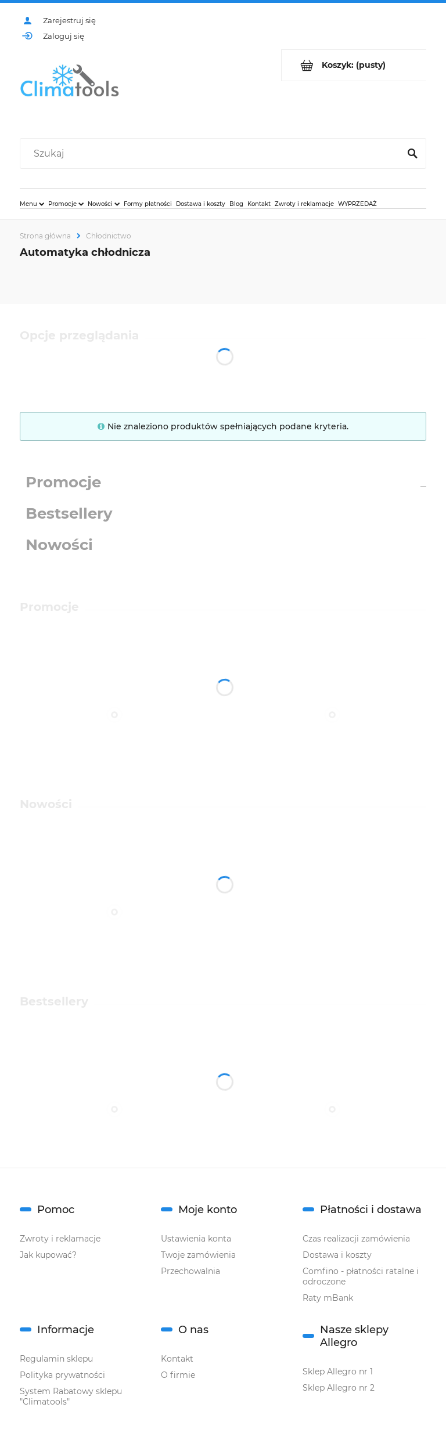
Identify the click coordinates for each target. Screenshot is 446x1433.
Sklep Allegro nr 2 (339, 1388)
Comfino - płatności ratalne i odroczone (361, 1276)
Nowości (59, 544)
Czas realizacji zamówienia (356, 1238)
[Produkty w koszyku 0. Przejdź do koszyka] (354, 65)
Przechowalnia (190, 1271)
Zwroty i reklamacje (60, 1238)
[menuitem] (32, 204)
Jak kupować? (48, 1255)
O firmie (178, 1375)
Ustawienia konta (196, 1238)
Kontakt (177, 1359)
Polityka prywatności (62, 1375)
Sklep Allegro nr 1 (338, 1371)
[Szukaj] (412, 153)
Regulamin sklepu (56, 1359)
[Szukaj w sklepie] (212, 154)
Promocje (63, 482)
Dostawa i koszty (337, 1255)
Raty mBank (328, 1298)
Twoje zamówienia (198, 1255)
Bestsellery (69, 513)
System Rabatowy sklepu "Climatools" (71, 1396)
